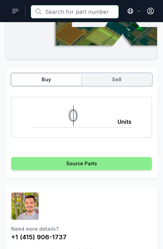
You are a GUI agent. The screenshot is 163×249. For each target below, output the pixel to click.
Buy (46, 79)
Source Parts (81, 163)
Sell (116, 79)
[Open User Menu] (150, 11)
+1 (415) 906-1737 (39, 237)
